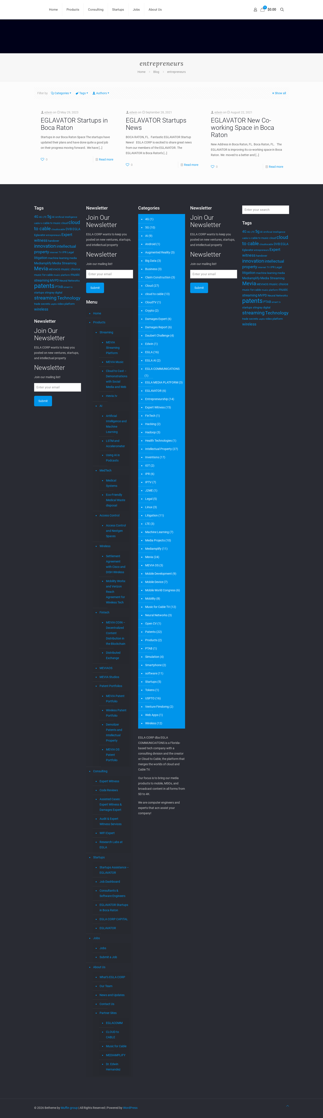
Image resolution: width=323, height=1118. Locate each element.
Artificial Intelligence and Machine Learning (116, 424)
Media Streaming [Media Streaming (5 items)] (64, 263)
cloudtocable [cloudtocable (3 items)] (58, 229)
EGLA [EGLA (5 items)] (76, 229)
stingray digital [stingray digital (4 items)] (53, 292)
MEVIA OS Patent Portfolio (112, 755)
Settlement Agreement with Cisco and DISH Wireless (115, 564)
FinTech (150, 415)
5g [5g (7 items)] (49, 216)
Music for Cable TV (157, 607)
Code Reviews (109, 790)
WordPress (130, 1107)
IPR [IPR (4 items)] (64, 252)
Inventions (152, 457)
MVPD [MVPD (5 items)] (54, 280)
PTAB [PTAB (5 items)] (59, 287)
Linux (148, 507)
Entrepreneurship (156, 399)
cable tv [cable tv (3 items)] (38, 223)
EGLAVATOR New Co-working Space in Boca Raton (242, 128)
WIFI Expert (107, 833)
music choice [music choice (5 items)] (70, 269)
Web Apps (151, 715)
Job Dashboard (110, 881)
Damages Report (156, 327)
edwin (48, 112)
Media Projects (155, 540)
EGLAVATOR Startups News (156, 124)
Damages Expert (156, 319)
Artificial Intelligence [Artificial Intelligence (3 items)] (66, 217)
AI (101, 406)
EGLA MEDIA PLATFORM (161, 382)
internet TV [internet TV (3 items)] (56, 252)
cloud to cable (154, 294)
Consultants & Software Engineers (112, 893)
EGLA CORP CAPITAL (114, 919)
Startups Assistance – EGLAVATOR (114, 870)
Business (151, 269)
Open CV (151, 623)
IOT (147, 465)
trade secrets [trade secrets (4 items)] (42, 303)
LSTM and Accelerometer (115, 443)
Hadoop (150, 432)
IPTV (148, 482)
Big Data (150, 260)
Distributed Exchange (113, 655)
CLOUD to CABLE (112, 1034)
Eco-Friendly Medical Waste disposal (115, 500)
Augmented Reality (157, 252)
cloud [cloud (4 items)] (64, 223)
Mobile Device (154, 582)
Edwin (149, 344)
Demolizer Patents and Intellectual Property (114, 732)
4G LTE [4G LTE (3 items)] (42, 217)
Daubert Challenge (157, 335)
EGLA (149, 352)
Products (99, 322)
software (151, 673)
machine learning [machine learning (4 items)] (58, 258)
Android (150, 244)
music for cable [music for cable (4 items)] (43, 274)
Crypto (149, 310)
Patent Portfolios (111, 686)
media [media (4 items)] (73, 258)
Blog (156, 72)
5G (147, 227)
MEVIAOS (106, 668)
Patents (150, 631)
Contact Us (107, 1004)
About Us (99, 967)
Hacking (150, 424)
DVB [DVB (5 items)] (69, 229)
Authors (101, 93)
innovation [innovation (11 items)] (45, 246)
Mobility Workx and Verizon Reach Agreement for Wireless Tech (115, 591)
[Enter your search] (265, 209)
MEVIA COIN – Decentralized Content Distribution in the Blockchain (115, 633)
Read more (106, 159)
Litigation (151, 515)
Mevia (149, 557)
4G (147, 219)
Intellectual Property (158, 449)
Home (141, 72)
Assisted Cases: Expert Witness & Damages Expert (111, 804)
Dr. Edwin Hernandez (113, 1066)
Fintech (104, 612)
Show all (279, 93)
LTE (147, 523)
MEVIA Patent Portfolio (115, 698)
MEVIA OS (152, 565)
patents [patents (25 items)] (44, 285)
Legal (148, 498)
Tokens (150, 690)
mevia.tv (111, 396)
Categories (61, 93)
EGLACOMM (114, 1023)
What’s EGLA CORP (112, 977)
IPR (147, 474)
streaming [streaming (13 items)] (45, 298)
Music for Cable (116, 1046)
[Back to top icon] (287, 1106)
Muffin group (69, 1107)
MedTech (106, 470)
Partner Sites (108, 1013)
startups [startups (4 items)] (39, 292)
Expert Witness (109, 781)
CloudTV (150, 302)
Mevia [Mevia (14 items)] (41, 269)
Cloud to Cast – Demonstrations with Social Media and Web (116, 379)
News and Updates (112, 995)
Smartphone (153, 665)
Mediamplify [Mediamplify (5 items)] (43, 263)
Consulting (100, 771)
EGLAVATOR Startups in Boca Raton (74, 124)
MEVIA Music (114, 362)
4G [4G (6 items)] (36, 217)
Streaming (106, 332)
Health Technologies (158, 440)
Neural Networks (156, 615)
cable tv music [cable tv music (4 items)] (52, 223)
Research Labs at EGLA (111, 844)
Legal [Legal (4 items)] (70, 252)
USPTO (150, 698)
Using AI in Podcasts (113, 457)
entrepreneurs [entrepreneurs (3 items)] (53, 235)
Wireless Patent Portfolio (116, 713)
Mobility (150, 598)
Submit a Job (108, 957)
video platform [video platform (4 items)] (66, 303)
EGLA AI (150, 360)
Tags (82, 93)
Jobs (96, 938)
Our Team (106, 986)
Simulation (152, 656)
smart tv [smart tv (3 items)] (68, 287)
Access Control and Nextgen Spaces (116, 531)
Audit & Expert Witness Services (111, 821)
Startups (99, 857)
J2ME (149, 490)
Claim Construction (158, 277)
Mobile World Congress (160, 590)
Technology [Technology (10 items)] (68, 298)
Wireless (105, 546)
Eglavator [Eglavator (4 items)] (39, 235)
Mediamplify (153, 548)
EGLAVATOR (108, 928)
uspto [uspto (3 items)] (54, 304)
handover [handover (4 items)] (53, 240)
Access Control (109, 515)
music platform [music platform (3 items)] (62, 275)
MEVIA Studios (109, 677)
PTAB (148, 648)
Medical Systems (111, 483)
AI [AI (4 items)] (53, 216)
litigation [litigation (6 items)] (40, 258)
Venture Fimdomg (157, 706)
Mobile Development (158, 573)
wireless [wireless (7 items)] (41, 309)
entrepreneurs (176, 72)
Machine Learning (157, 532)
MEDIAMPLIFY (115, 1055)
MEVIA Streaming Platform (113, 348)
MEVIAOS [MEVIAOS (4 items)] (54, 269)
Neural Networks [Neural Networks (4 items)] (69, 280)
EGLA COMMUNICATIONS (162, 368)
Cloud (149, 285)
